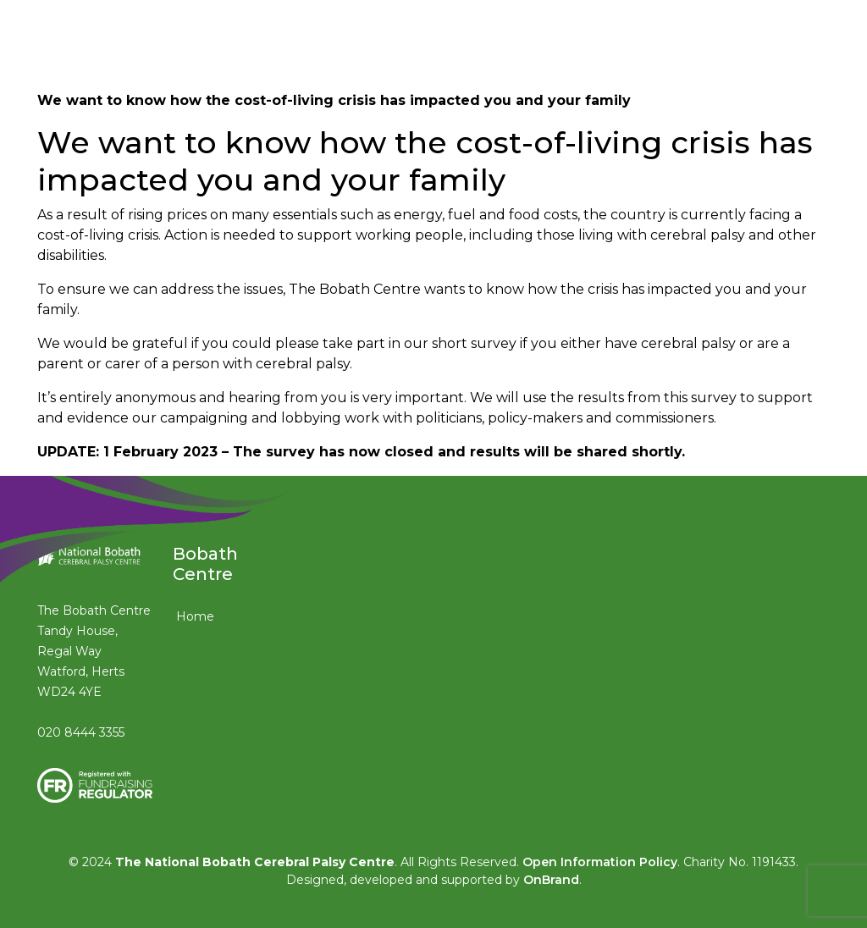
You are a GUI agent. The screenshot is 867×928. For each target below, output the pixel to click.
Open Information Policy (599, 862)
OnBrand (551, 879)
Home (195, 616)
